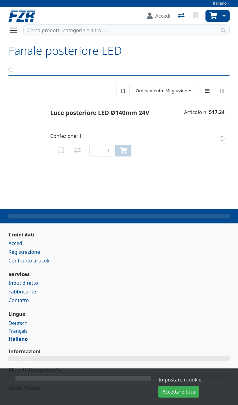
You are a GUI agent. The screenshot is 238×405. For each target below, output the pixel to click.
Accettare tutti (178, 391)
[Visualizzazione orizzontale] (222, 91)
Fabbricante (22, 291)
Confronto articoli (28, 260)
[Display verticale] (207, 91)
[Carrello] (212, 16)
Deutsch (18, 323)
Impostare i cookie (179, 379)
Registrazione (24, 252)
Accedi (16, 243)
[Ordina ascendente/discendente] (123, 91)
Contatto (18, 300)
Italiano (220, 3)
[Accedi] (158, 16)
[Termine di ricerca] (120, 30)
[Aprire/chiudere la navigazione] (15, 30)
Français (18, 331)
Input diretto (23, 283)
